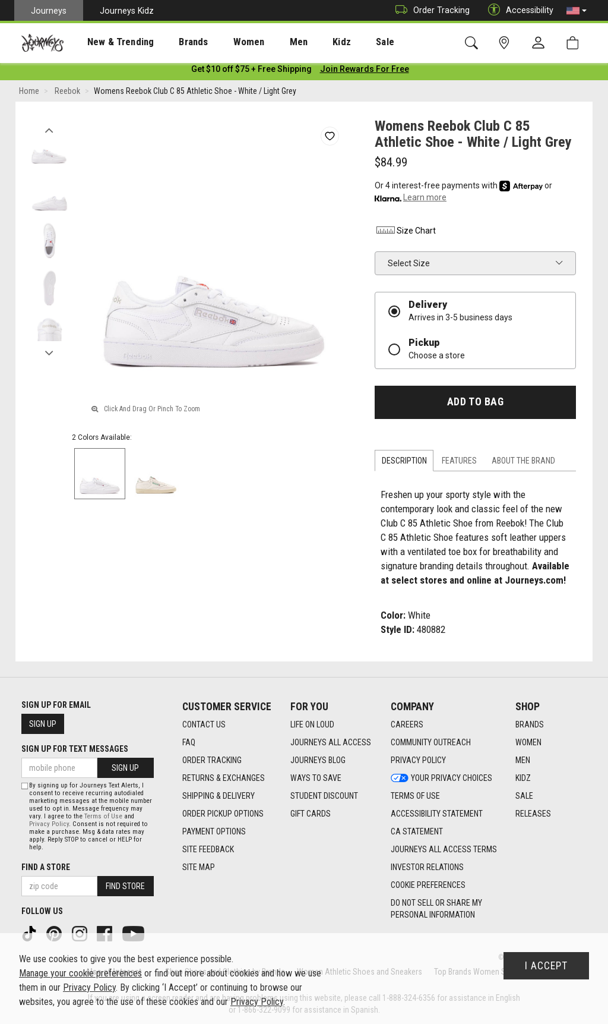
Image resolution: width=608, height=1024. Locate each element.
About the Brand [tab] (523, 463)
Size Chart (405, 233)
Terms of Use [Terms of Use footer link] (415, 796)
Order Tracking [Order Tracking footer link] (212, 760)
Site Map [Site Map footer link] (198, 867)
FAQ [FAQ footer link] (188, 742)
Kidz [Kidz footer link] (523, 778)
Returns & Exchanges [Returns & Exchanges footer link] (223, 778)
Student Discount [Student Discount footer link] (324, 796)
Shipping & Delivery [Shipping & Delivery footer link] (218, 796)
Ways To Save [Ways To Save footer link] (315, 778)
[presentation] (109, 42)
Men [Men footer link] (522, 760)
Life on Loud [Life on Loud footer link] (312, 724)
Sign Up (42, 724)
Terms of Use (103, 816)
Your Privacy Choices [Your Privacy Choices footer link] (441, 778)
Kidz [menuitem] (305, 42)
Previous (49, 129)
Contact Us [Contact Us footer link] (204, 724)
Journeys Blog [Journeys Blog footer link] (318, 760)
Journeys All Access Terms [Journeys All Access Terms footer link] (444, 849)
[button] (576, 11)
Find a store (45, 867)
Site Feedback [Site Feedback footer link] (208, 849)
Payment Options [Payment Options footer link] (214, 831)
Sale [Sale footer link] (524, 796)
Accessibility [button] (517, 10)
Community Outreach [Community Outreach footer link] (431, 742)
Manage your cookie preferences (80, 973)
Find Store (125, 886)
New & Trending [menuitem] (109, 42)
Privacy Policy (49, 824)
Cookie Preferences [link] (428, 885)
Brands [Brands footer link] (529, 724)
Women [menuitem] (224, 42)
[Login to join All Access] (251, 71)
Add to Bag (475, 404)
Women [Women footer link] (528, 742)
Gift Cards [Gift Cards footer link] (310, 813)
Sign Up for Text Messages (74, 749)
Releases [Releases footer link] (533, 813)
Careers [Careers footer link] (407, 724)
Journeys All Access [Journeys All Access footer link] (330, 742)
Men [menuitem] (267, 42)
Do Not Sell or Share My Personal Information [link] (436, 908)
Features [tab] (459, 463)
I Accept (546, 966)
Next (49, 352)
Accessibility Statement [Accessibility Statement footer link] (437, 813)
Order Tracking (430, 10)
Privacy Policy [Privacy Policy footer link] (418, 760)
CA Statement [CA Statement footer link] (417, 831)
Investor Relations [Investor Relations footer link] (427, 867)
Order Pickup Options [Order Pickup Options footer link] (223, 813)
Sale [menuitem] (343, 42)
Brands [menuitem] (175, 42)
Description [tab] (404, 463)
